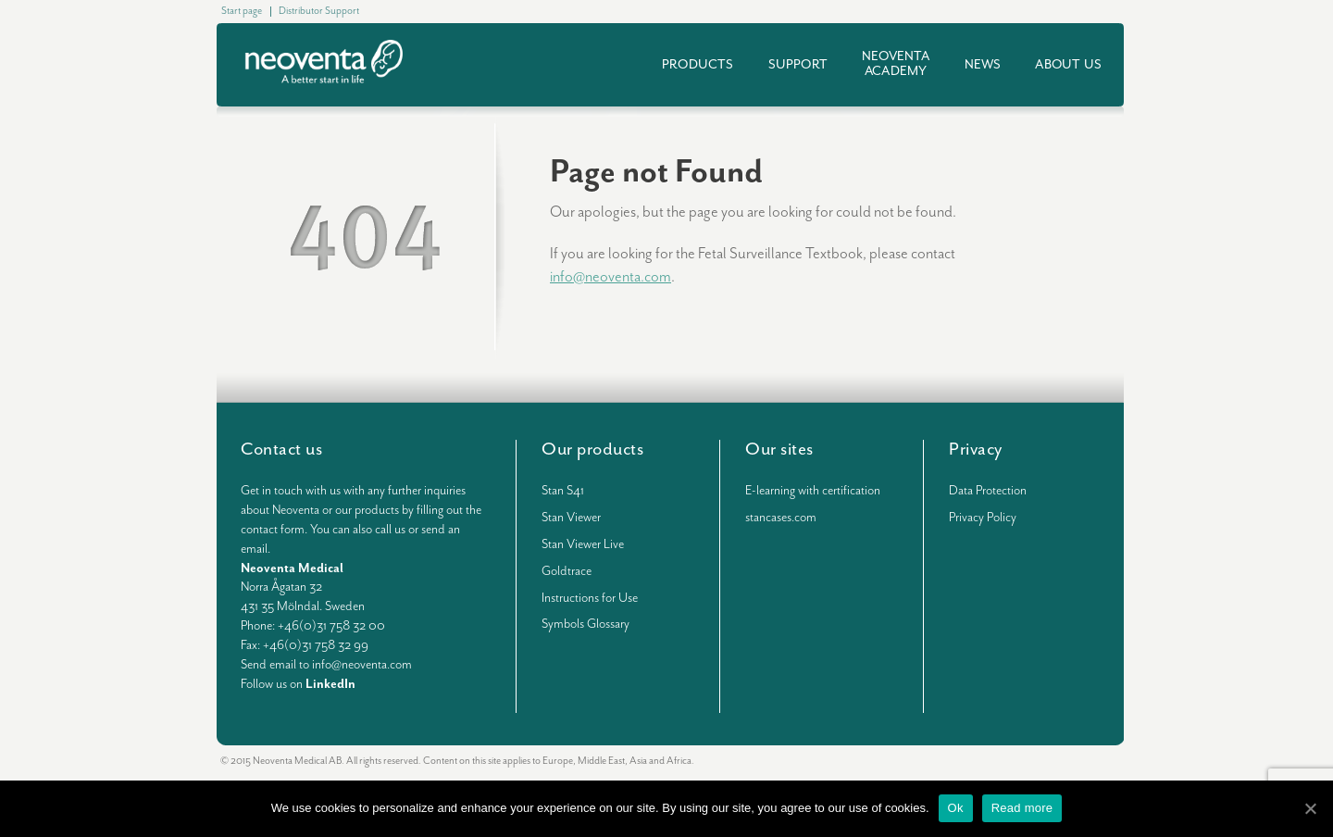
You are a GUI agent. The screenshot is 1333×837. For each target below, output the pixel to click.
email (254, 549)
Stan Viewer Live (583, 544)
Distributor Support (319, 11)
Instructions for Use (590, 598)
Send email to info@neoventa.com (326, 664)
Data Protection (988, 490)
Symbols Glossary (585, 624)
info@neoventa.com (610, 277)
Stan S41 (563, 490)
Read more (1022, 808)
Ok (956, 808)
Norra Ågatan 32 (281, 587)
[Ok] (1310, 808)
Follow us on (298, 684)
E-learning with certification (812, 490)
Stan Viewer (571, 517)
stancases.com (780, 517)
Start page (241, 11)
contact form (273, 529)
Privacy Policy (982, 517)
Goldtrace (567, 571)
